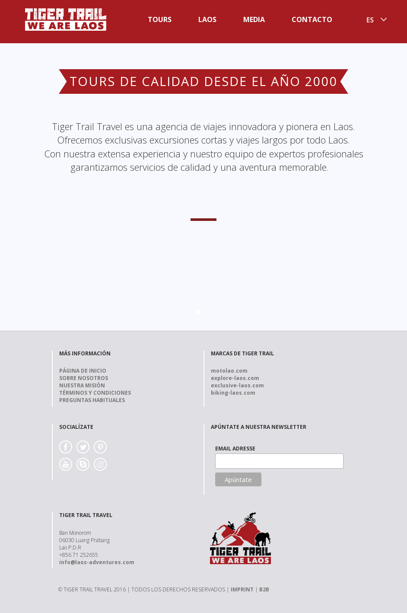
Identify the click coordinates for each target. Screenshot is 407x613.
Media (254, 19)
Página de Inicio (82, 370)
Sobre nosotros (83, 378)
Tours (160, 19)
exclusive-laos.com (237, 385)
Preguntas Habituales (92, 400)
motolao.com (229, 370)
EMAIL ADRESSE (235, 448)
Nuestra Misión (82, 385)
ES (370, 20)
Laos (207, 19)
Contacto (312, 19)
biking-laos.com (233, 392)
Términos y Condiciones (95, 392)
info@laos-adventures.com (96, 562)
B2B (264, 589)
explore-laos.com (235, 378)
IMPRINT (242, 589)
